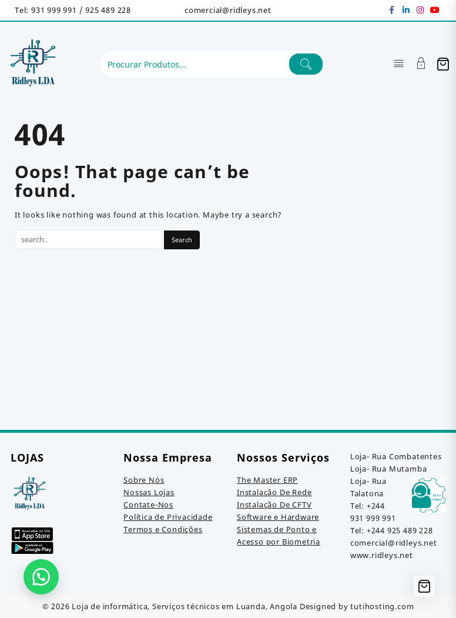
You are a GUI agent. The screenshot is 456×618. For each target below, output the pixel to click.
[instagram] (420, 10)
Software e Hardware (278, 517)
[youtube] (434, 10)
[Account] (421, 64)
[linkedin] (406, 10)
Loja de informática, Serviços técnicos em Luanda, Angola (184, 606)
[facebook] (392, 10)
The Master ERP (267, 480)
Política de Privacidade (167, 517)
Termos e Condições (162, 529)
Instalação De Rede (274, 492)
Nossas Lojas (149, 492)
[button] (41, 576)
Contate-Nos (148, 504)
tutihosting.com (382, 606)
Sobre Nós (143, 480)
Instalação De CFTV (274, 504)
